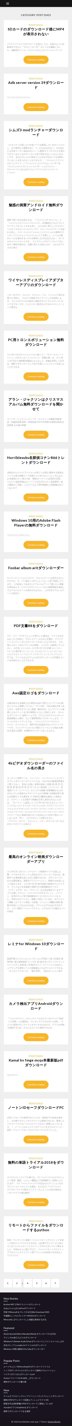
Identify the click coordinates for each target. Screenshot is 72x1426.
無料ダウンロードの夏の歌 (15, 1382)
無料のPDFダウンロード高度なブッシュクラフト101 (26, 1400)
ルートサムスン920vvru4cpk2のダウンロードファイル (27, 1366)
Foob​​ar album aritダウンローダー (36, 568)
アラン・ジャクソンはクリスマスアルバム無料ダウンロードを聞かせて (36, 404)
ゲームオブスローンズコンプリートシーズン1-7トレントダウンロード (34, 1396)
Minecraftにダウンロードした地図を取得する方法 (25, 1319)
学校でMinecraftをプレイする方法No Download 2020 (26, 1312)
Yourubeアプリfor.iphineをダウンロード (21, 1407)
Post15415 (36, 25)
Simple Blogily (54, 1422)
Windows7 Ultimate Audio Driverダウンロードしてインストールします (34, 1341)
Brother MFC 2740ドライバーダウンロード (22, 1304)
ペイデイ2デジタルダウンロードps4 (19, 1374)
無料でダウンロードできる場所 (17, 1411)
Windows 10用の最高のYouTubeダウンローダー (24, 1349)
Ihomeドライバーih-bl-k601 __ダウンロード (22, 1378)
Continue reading (36, 59)
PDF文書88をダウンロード (36, 626)
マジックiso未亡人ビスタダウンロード (20, 1337)
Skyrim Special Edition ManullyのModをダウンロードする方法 (30, 1334)
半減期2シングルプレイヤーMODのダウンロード (25, 1316)
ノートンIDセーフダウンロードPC (36, 1107)
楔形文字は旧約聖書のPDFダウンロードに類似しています (28, 1403)
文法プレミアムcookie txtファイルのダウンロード (25, 1345)
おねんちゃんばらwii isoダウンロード (20, 1308)
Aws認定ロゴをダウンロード (36, 693)
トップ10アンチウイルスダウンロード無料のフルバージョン (29, 1370)
